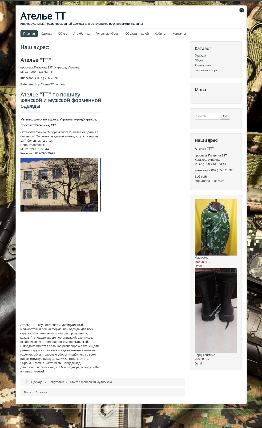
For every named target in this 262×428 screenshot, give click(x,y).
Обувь (62, 33)
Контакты (179, 33)
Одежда (46, 33)
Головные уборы (107, 33)
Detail (198, 266)
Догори (237, 414)
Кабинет (160, 33)
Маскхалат (202, 257)
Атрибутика (81, 33)
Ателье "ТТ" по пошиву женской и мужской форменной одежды (60, 100)
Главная (29, 33)
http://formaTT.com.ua (49, 84)
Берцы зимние (205, 355)
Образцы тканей (137, 33)
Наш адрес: (34, 47)
